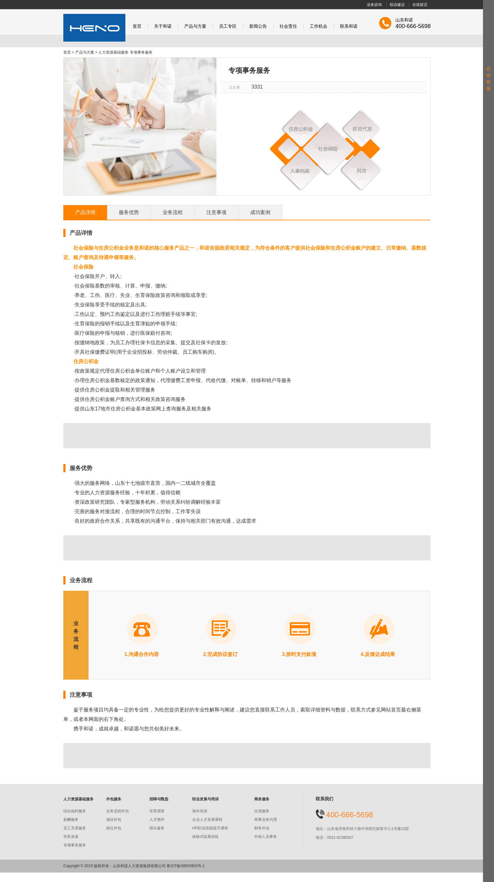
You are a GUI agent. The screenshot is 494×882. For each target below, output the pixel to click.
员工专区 (228, 26)
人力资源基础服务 (113, 52)
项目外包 (113, 819)
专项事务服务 (74, 845)
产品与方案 (195, 26)
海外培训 (199, 811)
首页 (137, 26)
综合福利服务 (74, 811)
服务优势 (129, 212)
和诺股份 (94, 28)
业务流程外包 (117, 811)
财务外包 (261, 828)
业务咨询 (374, 5)
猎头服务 (156, 828)
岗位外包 (113, 828)
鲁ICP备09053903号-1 (185, 866)
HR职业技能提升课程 (210, 828)
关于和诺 (163, 26)
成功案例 (260, 212)
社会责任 (288, 26)
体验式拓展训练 (205, 836)
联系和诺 (349, 26)
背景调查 (156, 811)
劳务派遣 (70, 836)
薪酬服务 (70, 819)
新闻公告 (258, 26)
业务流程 (173, 212)
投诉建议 (397, 5)
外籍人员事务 (265, 836)
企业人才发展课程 (207, 819)
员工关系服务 (74, 828)
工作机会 (318, 26)
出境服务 (261, 811)
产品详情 (85, 212)
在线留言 (420, 5)
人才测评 (156, 819)
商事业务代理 (265, 819)
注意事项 (216, 212)
